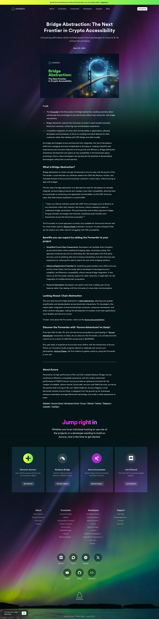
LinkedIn (46, 407)
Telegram (107, 403)
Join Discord (131, 484)
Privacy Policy (80, 616)
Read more (7, 614)
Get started (28, 484)
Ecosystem (62, 9)
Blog (108, 9)
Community (74, 9)
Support (99, 9)
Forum (83, 403)
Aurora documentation (94, 320)
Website (46, 403)
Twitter (98, 403)
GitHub (90, 403)
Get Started (142, 9)
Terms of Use (90, 616)
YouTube (55, 407)
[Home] (18, 8)
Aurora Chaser (60, 351)
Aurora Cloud (69, 227)
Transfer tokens (62, 484)
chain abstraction (86, 301)
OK (24, 613)
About (51, 9)
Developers (87, 9)
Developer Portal (71, 403)
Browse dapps (96, 484)
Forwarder (54, 112)
